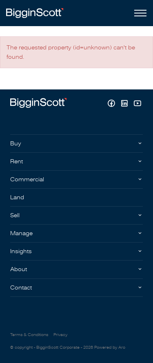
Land (17, 197)
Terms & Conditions (29, 334)
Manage (21, 233)
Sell (15, 215)
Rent (16, 161)
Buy (15, 143)
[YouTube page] (137, 104)
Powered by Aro (109, 347)
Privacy (60, 334)
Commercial (27, 179)
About (18, 269)
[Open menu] (139, 13)
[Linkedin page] (125, 104)
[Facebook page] (112, 104)
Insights (21, 251)
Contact (21, 287)
